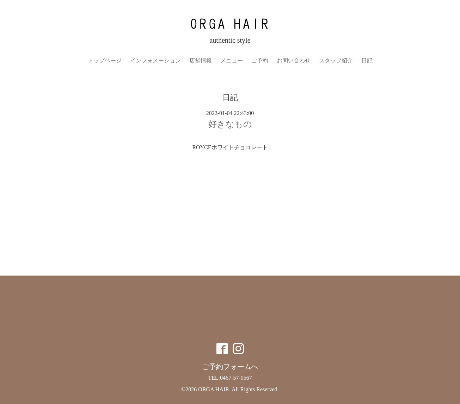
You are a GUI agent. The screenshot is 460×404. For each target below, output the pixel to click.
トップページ (105, 61)
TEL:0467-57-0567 (230, 378)
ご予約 (259, 61)
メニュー (231, 61)
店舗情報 (200, 61)
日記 (367, 61)
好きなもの (230, 124)
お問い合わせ (294, 61)
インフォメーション (155, 61)
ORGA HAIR (213, 389)
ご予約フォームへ (230, 366)
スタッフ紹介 (336, 61)
